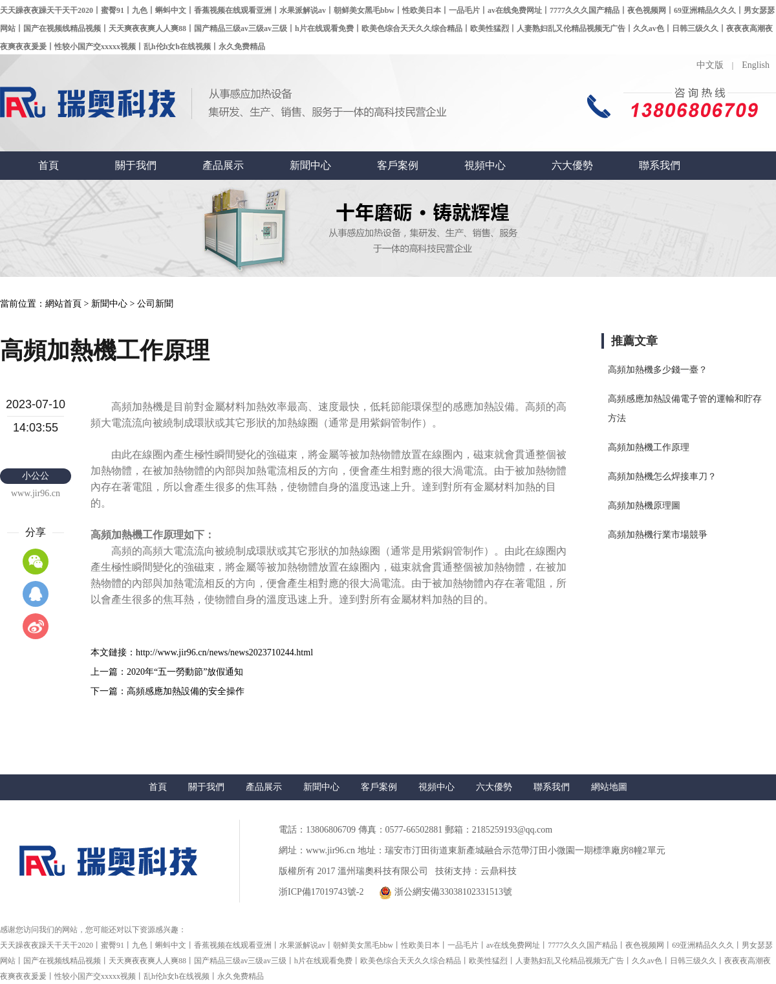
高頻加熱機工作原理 (648, 447)
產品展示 (223, 165)
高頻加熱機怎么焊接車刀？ (662, 476)
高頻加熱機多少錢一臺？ (657, 370)
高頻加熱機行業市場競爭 (657, 535)
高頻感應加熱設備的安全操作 (185, 691)
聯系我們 (659, 165)
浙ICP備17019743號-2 (321, 892)
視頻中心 (485, 165)
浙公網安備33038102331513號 (445, 892)
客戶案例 (397, 165)
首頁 (48, 165)
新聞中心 (310, 165)
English (756, 65)
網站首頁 (63, 304)
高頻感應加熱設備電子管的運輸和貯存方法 (685, 408)
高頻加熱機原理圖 (644, 505)
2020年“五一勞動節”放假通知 (185, 672)
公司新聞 (155, 304)
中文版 (710, 65)
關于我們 (135, 165)
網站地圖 (609, 787)
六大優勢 (572, 165)
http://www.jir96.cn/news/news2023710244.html (224, 652)
